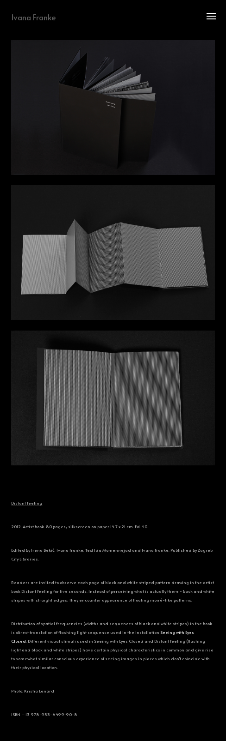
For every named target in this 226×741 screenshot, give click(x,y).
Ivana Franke (33, 17)
